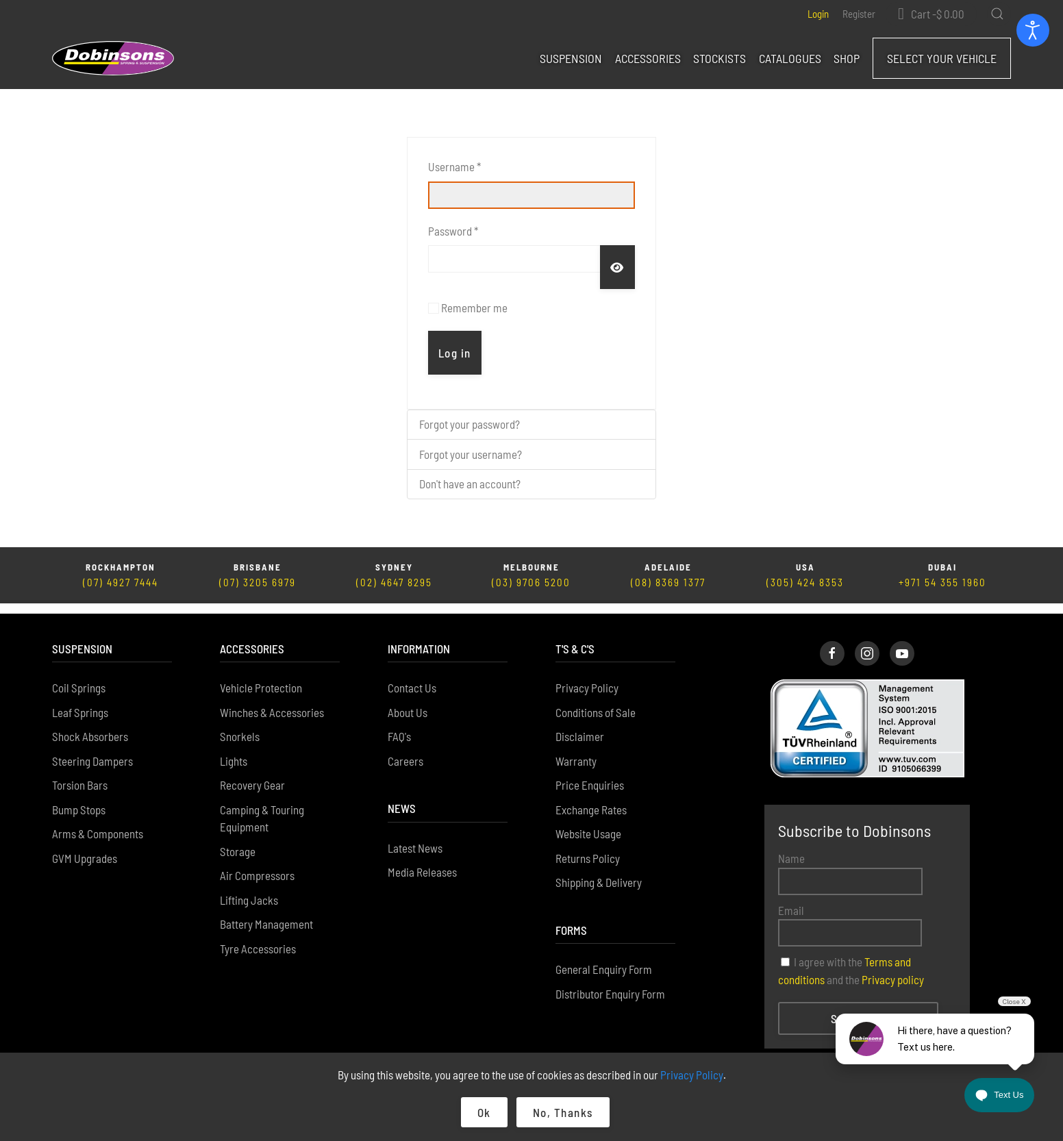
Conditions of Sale (595, 702)
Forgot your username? (470, 454)
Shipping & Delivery (598, 872)
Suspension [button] (571, 58)
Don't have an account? (470, 483)
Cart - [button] (937, 14)
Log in (454, 353)
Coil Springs (78, 677)
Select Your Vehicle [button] (942, 58)
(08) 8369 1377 (668, 582)
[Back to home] (113, 58)
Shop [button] (847, 58)
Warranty (576, 750)
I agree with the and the (851, 960)
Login (818, 14)
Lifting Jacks (249, 889)
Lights (233, 750)
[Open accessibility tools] (1032, 30)
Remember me (474, 307)
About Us (407, 702)
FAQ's (399, 726)
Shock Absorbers (90, 726)
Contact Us (412, 677)
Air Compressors (257, 865)
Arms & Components (97, 823)
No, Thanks (563, 1112)
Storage (237, 841)
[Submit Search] (997, 14)
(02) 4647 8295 (394, 582)
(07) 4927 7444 (120, 582)
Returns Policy (587, 848)
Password (453, 231)
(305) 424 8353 (805, 582)
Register (858, 14)
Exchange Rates (591, 799)
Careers (405, 750)
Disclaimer (579, 726)
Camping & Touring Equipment (262, 808)
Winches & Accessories (272, 702)
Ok (484, 1112)
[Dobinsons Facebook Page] (832, 643)
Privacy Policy (586, 677)
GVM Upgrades (84, 848)
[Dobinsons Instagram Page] (867, 643)
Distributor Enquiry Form (610, 983)
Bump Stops (78, 799)
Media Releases (422, 861)
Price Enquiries (589, 774)
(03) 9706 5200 (531, 582)
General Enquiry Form (603, 959)
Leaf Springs (80, 702)
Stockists (719, 58)
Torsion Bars (80, 774)
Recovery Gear (252, 774)
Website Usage (588, 823)
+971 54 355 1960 (942, 582)
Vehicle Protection (261, 677)
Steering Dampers (92, 750)
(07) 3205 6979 (257, 582)
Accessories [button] (648, 58)
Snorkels (240, 726)
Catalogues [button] (790, 58)
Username (454, 166)
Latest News (415, 837)
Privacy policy (893, 969)
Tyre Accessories (258, 938)
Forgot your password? (469, 424)
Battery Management (266, 913)
